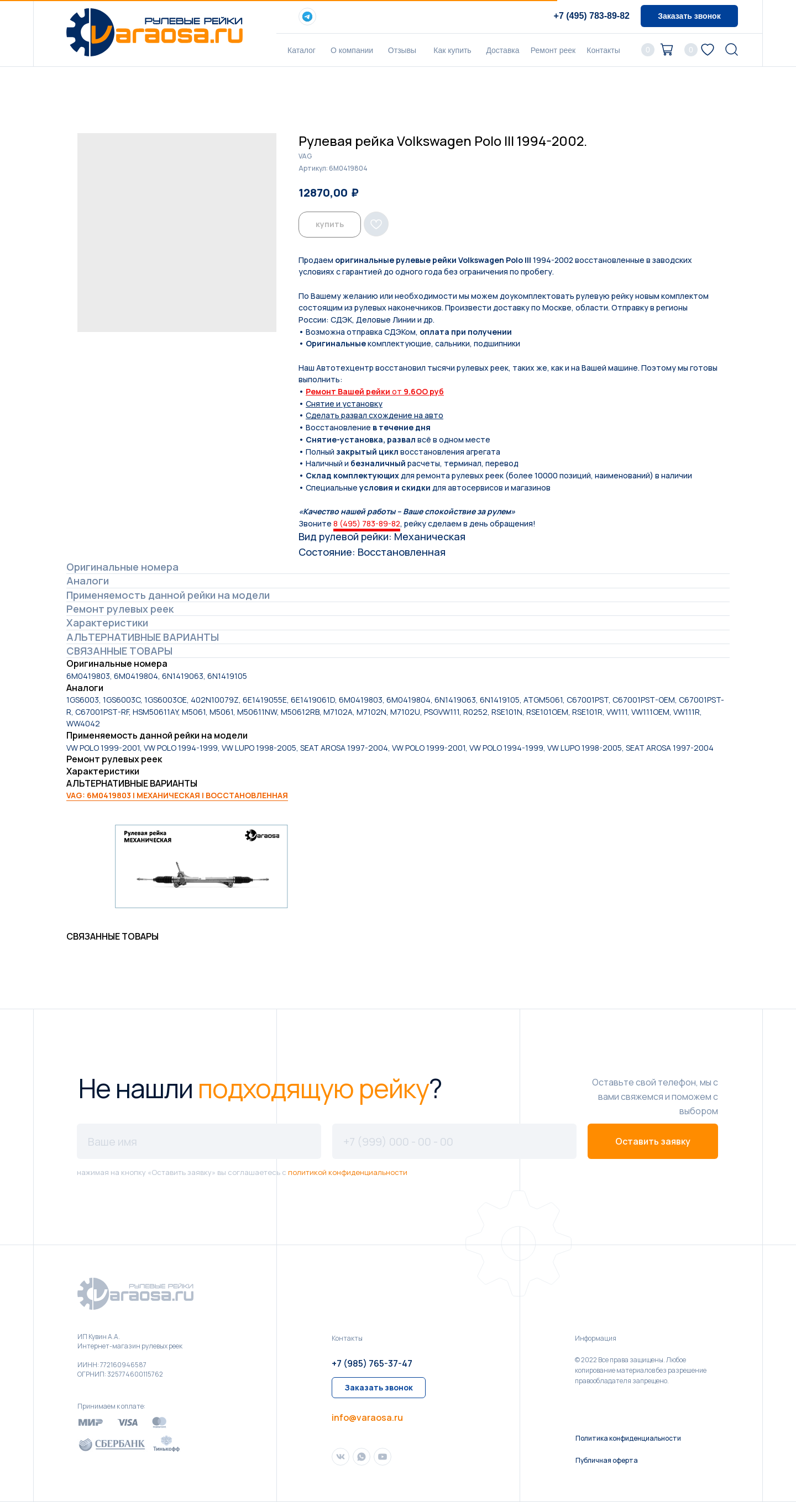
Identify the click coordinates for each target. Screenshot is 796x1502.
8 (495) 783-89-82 (366, 523)
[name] (199, 1141)
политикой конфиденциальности (347, 1172)
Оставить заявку (652, 1141)
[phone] (454, 1141)
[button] (689, 16)
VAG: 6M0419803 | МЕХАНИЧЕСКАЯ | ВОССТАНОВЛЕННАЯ (177, 795)
